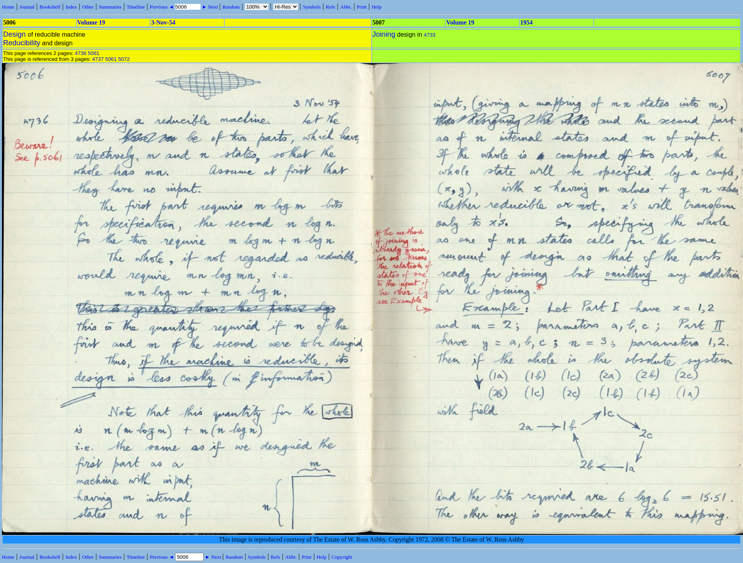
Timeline (136, 7)
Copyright (342, 557)
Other (88, 7)
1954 (526, 22)
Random (230, 7)
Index (71, 7)
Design (15, 34)
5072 (124, 59)
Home (8, 7)
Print (362, 7)
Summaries (110, 7)
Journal (27, 7)
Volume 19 (91, 22)
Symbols (312, 7)
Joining (383, 34)
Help (376, 7)
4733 (430, 35)
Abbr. (345, 7)
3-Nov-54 (163, 22)
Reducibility (21, 43)
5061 (93, 53)
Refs (330, 7)
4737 (98, 59)
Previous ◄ (162, 7)
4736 (81, 53)
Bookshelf (49, 7)
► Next (209, 7)
